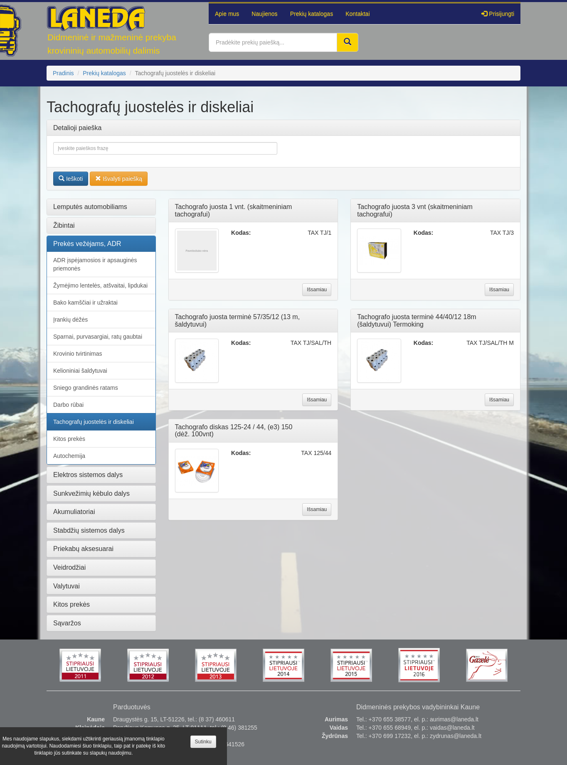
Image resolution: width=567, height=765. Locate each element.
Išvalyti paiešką (118, 178)
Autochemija (69, 456)
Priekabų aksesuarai (83, 548)
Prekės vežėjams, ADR (87, 243)
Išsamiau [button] (317, 290)
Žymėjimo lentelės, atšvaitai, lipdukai (100, 285)
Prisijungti (497, 13)
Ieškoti (71, 178)
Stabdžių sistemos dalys (89, 530)
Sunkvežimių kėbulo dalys (91, 493)
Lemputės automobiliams (90, 206)
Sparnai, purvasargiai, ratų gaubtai (97, 336)
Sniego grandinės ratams (85, 387)
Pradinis (63, 73)
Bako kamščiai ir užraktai (85, 302)
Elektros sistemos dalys (88, 474)
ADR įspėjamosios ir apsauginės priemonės (95, 264)
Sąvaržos (67, 623)
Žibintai (64, 225)
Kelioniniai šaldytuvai (80, 370)
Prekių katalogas (311, 13)
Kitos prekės (69, 438)
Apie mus (227, 13)
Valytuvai (66, 586)
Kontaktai (357, 13)
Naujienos (264, 13)
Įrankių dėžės (70, 319)
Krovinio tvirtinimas (77, 353)
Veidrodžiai (69, 567)
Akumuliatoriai (74, 511)
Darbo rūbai (68, 404)
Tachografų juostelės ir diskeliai (93, 421)
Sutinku (203, 742)
